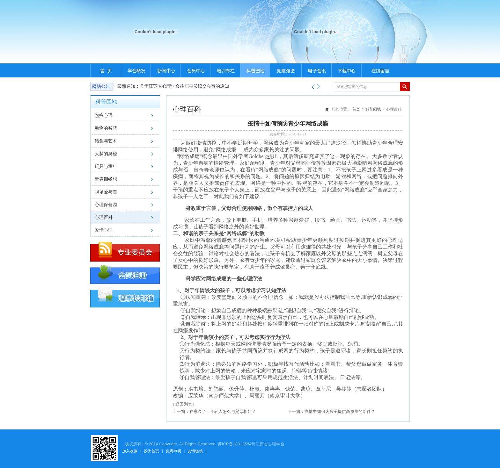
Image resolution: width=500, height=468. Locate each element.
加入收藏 (129, 451)
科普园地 (373, 109)
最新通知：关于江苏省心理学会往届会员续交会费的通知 (173, 86)
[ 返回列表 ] (183, 404)
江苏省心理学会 (269, 444)
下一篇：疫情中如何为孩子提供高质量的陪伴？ (331, 411)
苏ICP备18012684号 (237, 444)
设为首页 (151, 451)
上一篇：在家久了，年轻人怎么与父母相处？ (214, 411)
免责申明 (173, 451)
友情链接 (195, 451)
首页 (356, 109)
